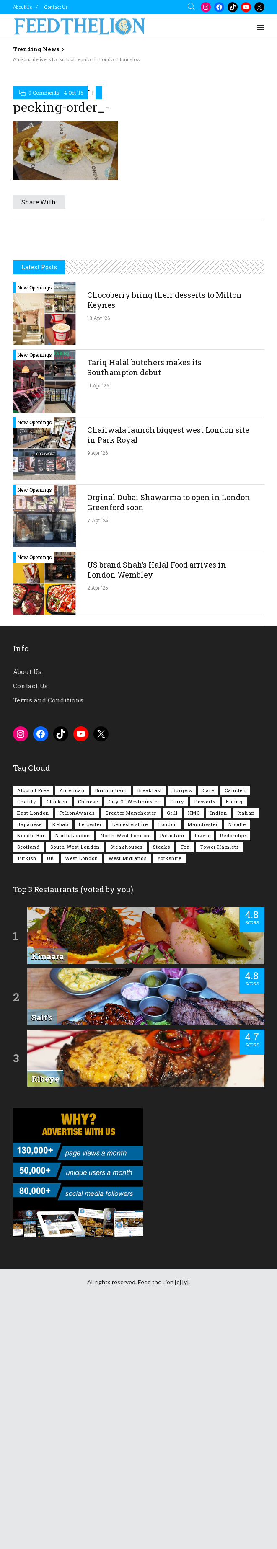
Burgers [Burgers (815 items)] (182, 1027)
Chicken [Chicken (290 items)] (57, 1038)
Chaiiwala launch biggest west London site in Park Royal (168, 672)
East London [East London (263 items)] (33, 1050)
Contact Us (56, 7)
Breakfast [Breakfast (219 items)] (149, 1027)
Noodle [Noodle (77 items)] (237, 1061)
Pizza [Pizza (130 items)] (202, 1072)
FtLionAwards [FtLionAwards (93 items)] (77, 1050)
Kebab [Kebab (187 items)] (60, 1061)
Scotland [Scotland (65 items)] (28, 1084)
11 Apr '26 (98, 622)
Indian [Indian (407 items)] (218, 1050)
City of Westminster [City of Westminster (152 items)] (134, 1038)
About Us (22, 7)
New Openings (34, 524)
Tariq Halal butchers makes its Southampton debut (144, 604)
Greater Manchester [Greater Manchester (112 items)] (130, 1050)
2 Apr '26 (97, 824)
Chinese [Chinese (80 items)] (88, 1038)
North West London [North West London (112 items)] (125, 1072)
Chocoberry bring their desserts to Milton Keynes (164, 537)
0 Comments (44, 212)
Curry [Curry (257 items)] (177, 1038)
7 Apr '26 (97, 757)
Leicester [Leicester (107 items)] (90, 1061)
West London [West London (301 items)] (81, 1095)
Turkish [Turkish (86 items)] (26, 1095)
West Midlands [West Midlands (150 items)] (128, 1095)
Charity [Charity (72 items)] (26, 1038)
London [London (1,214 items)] (167, 1061)
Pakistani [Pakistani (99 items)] (172, 1072)
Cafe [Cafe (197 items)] (208, 1027)
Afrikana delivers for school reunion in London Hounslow (76, 59)
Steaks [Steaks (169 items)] (161, 1084)
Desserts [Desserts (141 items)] (204, 1038)
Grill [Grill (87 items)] (172, 1050)
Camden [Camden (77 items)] (235, 1027)
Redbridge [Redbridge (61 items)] (233, 1072)
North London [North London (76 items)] (72, 1072)
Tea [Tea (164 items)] (185, 1084)
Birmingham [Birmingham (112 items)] (111, 1027)
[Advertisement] (145, 125)
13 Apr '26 (98, 555)
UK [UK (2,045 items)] (50, 1095)
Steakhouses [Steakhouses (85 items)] (126, 1084)
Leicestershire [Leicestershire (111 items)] (130, 1061)
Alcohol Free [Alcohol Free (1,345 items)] (33, 1027)
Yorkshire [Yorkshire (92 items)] (169, 1095)
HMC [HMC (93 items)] (194, 1050)
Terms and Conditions (48, 937)
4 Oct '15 (73, 212)
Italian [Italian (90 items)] (246, 1050)
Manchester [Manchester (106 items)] (203, 1061)
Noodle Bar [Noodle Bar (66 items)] (31, 1072)
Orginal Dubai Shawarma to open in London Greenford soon (168, 739)
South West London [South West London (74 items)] (75, 1084)
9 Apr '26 (97, 690)
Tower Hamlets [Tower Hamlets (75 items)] (219, 1084)
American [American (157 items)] (72, 1027)
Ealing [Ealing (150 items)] (234, 1038)
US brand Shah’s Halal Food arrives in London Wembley (156, 807)
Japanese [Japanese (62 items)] (29, 1061)
